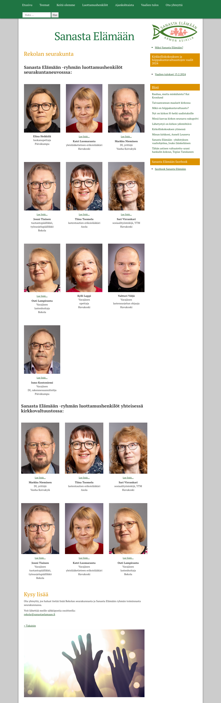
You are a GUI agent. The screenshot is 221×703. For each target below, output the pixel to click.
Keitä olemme (66, 5)
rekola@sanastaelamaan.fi (39, 614)
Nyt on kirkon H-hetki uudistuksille (173, 113)
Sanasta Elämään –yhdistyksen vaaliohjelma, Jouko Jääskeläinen (171, 141)
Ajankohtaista (124, 5)
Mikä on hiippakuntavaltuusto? (170, 108)
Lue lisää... (84, 136)
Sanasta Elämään (94, 35)
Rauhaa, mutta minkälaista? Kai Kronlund (170, 95)
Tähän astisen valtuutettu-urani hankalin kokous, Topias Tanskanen (173, 150)
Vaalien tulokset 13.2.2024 (170, 74)
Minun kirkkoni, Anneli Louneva (171, 134)
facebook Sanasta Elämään (170, 169)
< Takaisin (30, 625)
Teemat (44, 5)
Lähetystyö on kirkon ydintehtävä (172, 124)
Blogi (155, 87)
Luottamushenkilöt (95, 5)
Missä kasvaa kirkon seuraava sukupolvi (175, 118)
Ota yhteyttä (174, 5)
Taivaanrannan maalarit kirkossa (171, 102)
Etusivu (27, 5)
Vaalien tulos (150, 5)
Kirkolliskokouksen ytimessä (168, 129)
